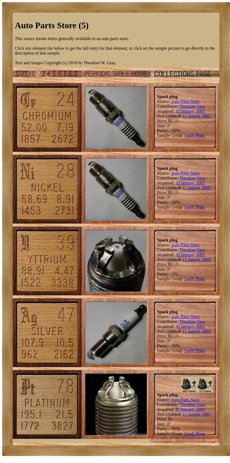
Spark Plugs (194, 135)
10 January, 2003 (190, 111)
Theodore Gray (192, 106)
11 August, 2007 (197, 116)
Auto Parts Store (185, 101)
